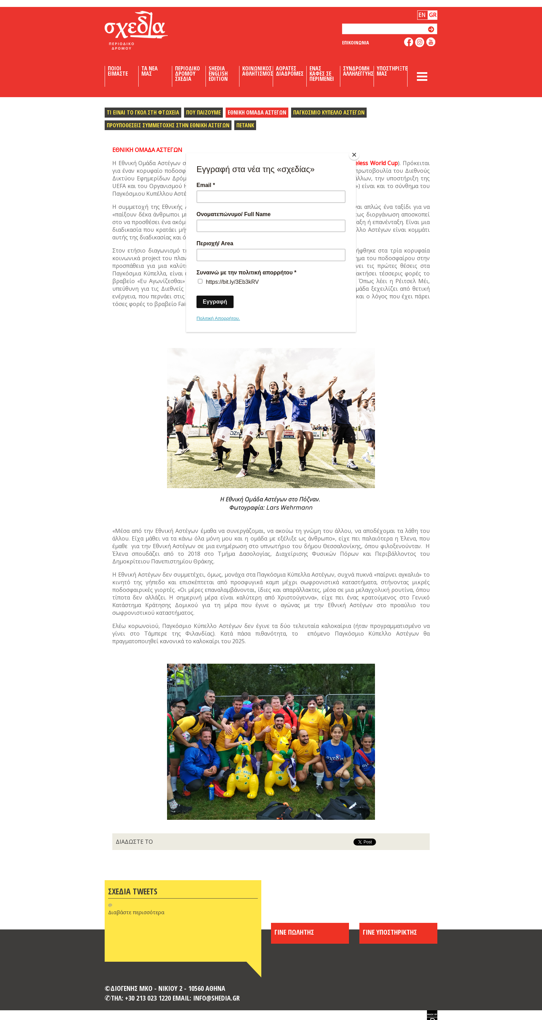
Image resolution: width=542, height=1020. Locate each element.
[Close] (354, 155)
